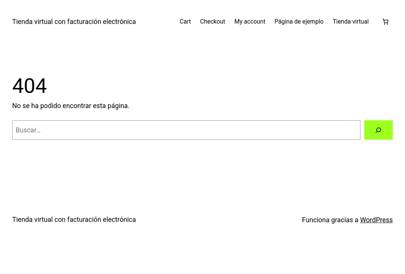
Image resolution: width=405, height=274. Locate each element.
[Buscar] (378, 130)
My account (249, 21)
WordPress (376, 220)
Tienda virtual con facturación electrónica (74, 21)
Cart (185, 21)
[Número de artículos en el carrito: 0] (385, 21)
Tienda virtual (351, 21)
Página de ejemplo (299, 21)
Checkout (212, 21)
